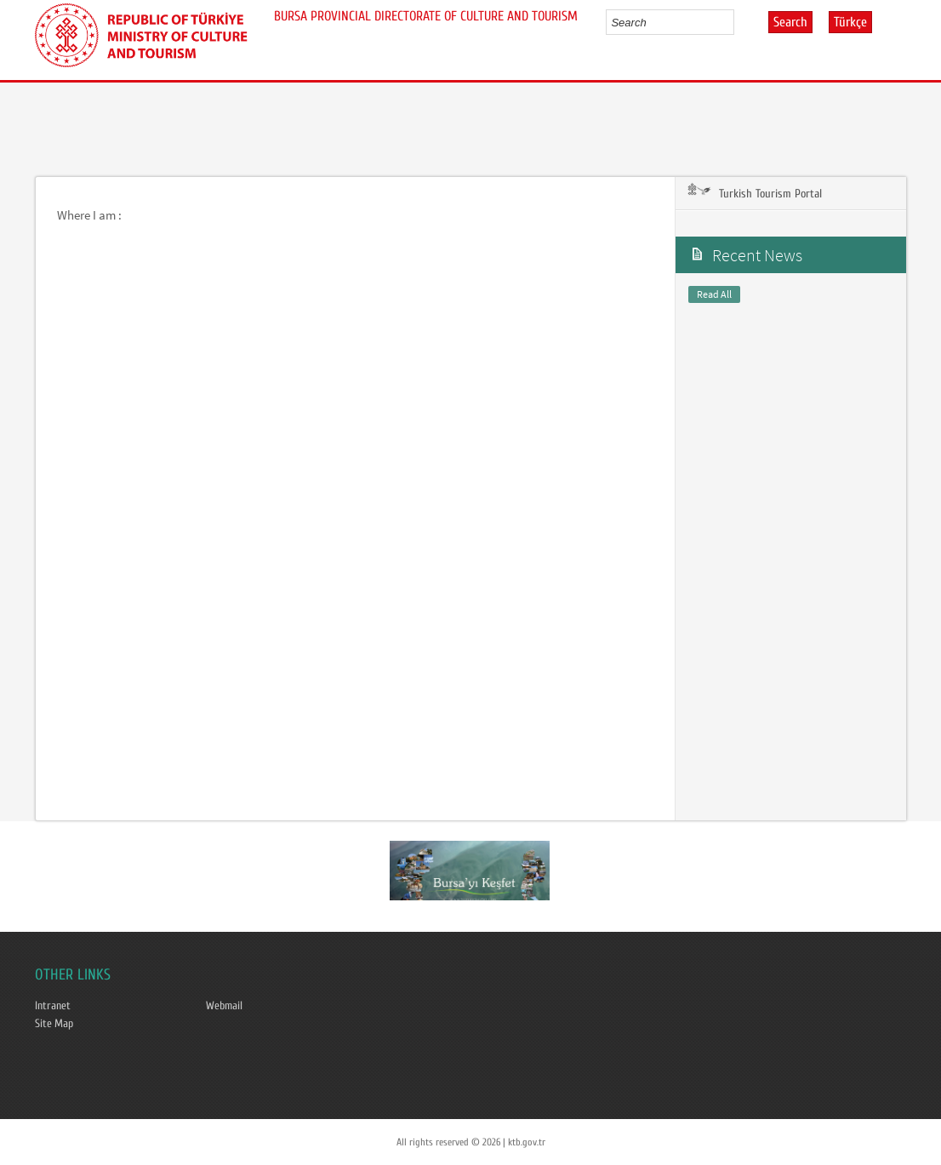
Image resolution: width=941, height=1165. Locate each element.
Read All (714, 294)
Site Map (54, 1024)
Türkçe (850, 22)
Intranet (53, 1006)
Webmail (224, 1006)
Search (790, 22)
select (739, 22)
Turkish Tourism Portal (753, 193)
